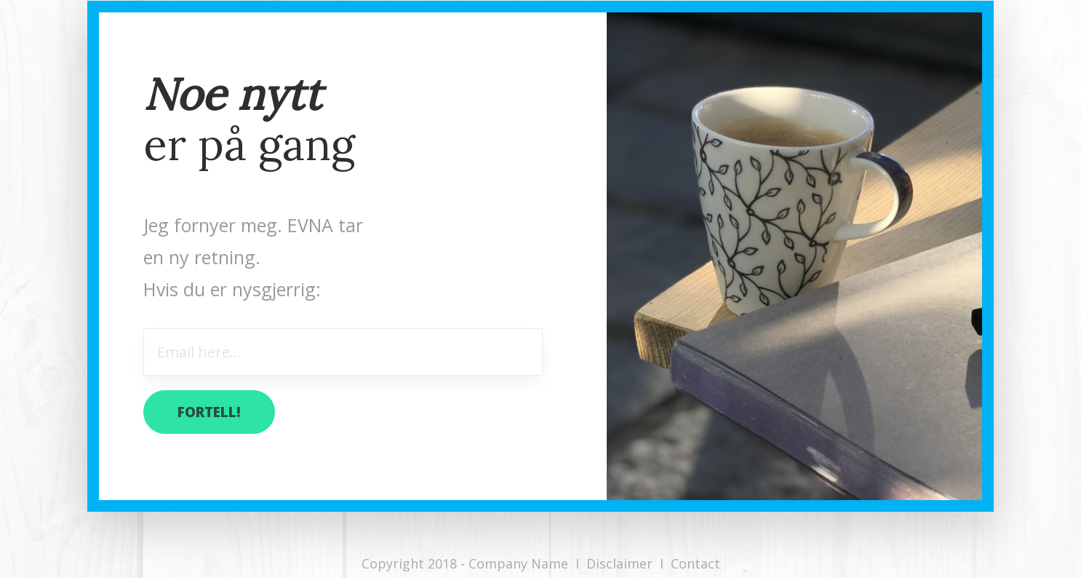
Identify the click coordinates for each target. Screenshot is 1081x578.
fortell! (209, 412)
